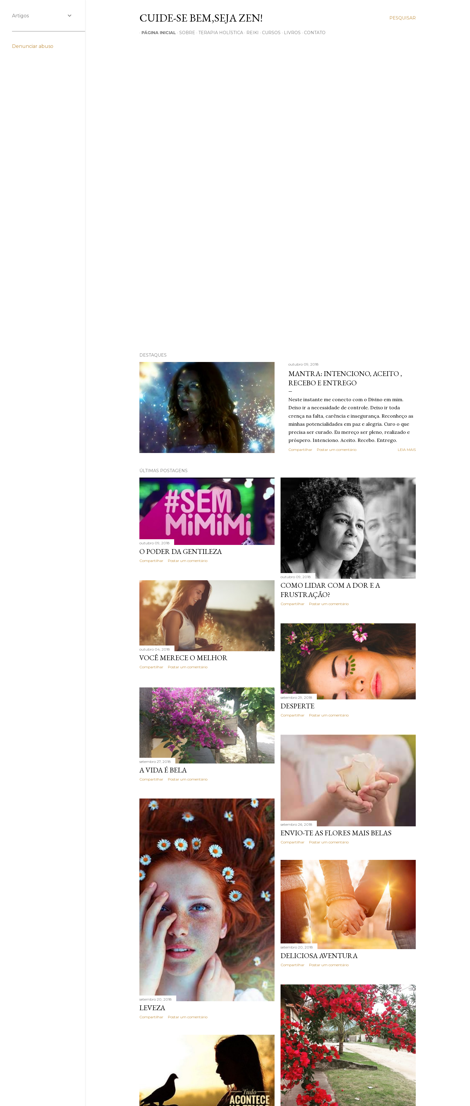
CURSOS (269, 32)
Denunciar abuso (32, 46)
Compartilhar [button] (300, 449)
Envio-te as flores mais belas (336, 833)
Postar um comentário (336, 449)
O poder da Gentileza (180, 551)
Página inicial (156, 32)
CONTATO (312, 32)
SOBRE (185, 32)
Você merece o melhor (183, 657)
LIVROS (290, 32)
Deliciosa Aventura (319, 957)
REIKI (250, 32)
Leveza (152, 1007)
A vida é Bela (163, 769)
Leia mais (407, 449)
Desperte (297, 705)
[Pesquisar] (402, 18)
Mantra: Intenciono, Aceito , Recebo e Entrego (345, 378)
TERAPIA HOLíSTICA (218, 32)
